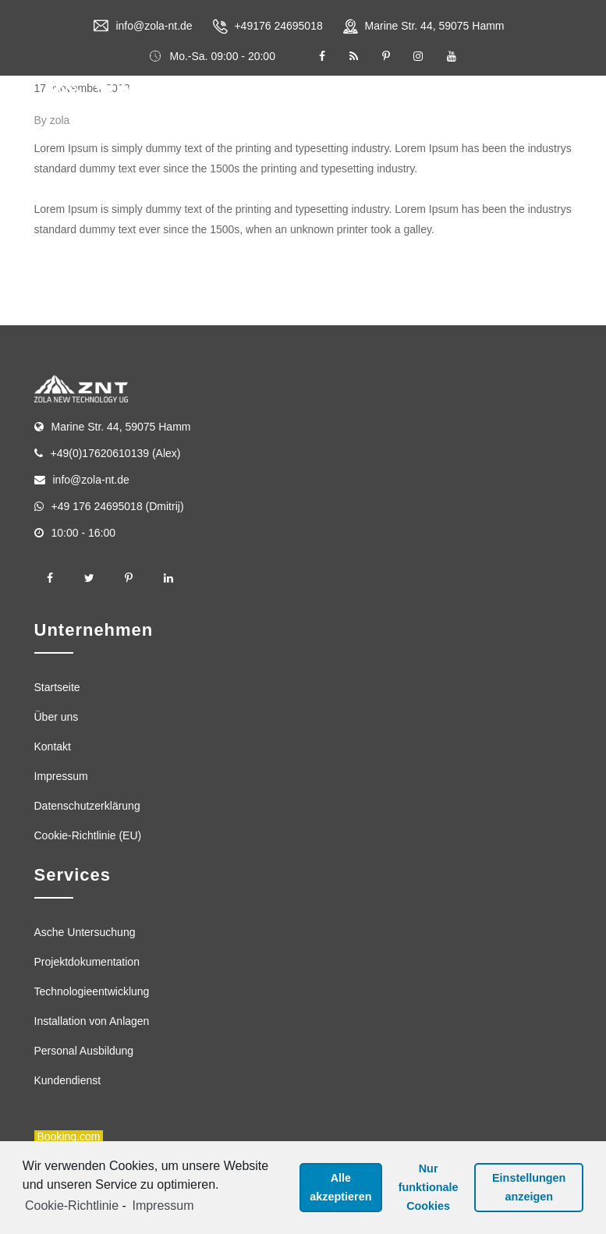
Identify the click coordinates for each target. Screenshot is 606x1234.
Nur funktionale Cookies (429, 1187)
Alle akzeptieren (340, 1187)
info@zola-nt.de (153, 26)
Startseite (57, 687)
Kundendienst (67, 1080)
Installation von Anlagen (92, 1021)
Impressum (61, 776)
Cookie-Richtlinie (72, 1205)
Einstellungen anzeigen (528, 1187)
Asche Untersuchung (85, 932)
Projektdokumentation (87, 962)
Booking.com (69, 1136)
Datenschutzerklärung (87, 806)
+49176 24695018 (278, 26)
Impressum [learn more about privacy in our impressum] (162, 1205)
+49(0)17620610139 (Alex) (116, 453)
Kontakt (52, 746)
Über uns (56, 717)
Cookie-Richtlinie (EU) (88, 835)
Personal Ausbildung (84, 1050)
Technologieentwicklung (92, 991)
